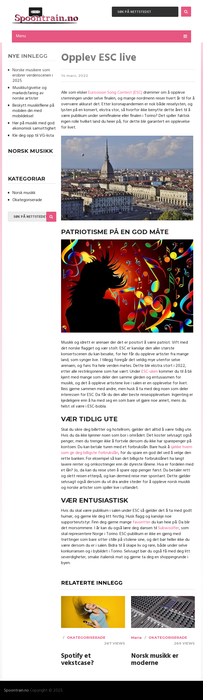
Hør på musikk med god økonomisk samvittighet (34, 126)
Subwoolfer (168, 528)
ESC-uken (149, 371)
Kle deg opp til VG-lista (33, 135)
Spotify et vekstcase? (77, 660)
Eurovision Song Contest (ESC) (115, 92)
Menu (21, 36)
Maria (136, 637)
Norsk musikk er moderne (154, 660)
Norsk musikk (23, 193)
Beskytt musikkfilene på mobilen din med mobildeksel (33, 111)
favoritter (141, 522)
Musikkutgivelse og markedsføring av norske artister (29, 93)
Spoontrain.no (16, 690)
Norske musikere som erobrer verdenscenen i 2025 (32, 75)
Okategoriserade (86, 637)
